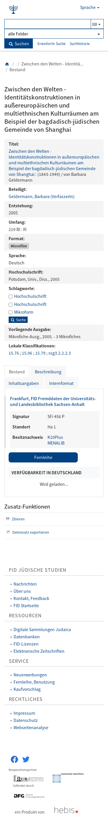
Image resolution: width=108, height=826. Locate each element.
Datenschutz (26, 720)
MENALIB (56, 443)
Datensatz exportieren (27, 532)
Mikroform (23, 312)
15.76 (14, 353)
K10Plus (55, 437)
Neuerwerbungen (30, 675)
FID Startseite (26, 605)
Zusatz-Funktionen (27, 506)
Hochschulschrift (30, 296)
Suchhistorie (80, 43)
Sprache (89, 7)
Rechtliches (26, 699)
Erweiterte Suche (51, 43)
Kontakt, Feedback (31, 598)
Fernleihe (43, 457)
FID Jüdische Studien (38, 570)
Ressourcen (25, 615)
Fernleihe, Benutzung (34, 682)
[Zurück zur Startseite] (7, 64)
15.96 (27, 353)
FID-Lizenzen (26, 644)
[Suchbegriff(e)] (47, 24)
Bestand (17, 372)
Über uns (22, 591)
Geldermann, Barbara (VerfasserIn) (42, 196)
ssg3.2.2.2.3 (59, 353)
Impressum (24, 713)
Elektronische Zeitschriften (39, 651)
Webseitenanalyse (31, 727)
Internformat (61, 383)
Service (19, 661)
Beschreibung (48, 372)
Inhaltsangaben (24, 383)
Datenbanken (27, 636)
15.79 (40, 353)
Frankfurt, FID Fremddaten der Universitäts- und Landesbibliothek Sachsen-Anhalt (53, 401)
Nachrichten (25, 584)
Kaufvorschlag (27, 689)
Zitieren (14, 518)
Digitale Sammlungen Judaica (42, 629)
